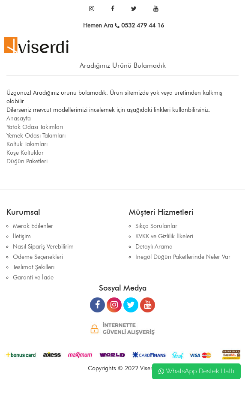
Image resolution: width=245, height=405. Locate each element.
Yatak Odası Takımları (34, 127)
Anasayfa (18, 118)
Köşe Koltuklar (25, 152)
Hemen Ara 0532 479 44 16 (123, 25)
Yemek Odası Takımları (36, 135)
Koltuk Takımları (27, 144)
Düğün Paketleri (27, 161)
